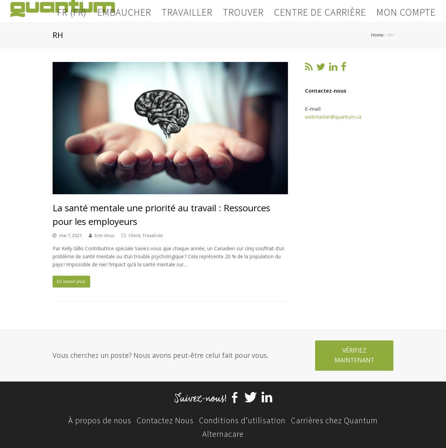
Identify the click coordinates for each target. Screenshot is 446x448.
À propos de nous (99, 420)
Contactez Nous (165, 420)
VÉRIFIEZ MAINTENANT (354, 355)
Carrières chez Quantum (334, 420)
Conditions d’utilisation (242, 420)
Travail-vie (152, 235)
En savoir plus (71, 281)
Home (377, 35)
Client (134, 235)
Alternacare (223, 434)
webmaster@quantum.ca (333, 116)
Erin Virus (105, 235)
